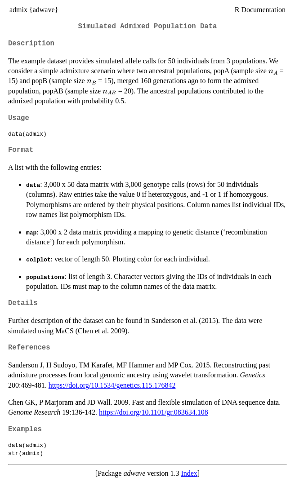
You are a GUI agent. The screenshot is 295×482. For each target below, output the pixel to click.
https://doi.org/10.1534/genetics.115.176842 (112, 385)
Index (189, 473)
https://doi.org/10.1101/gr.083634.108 (153, 412)
